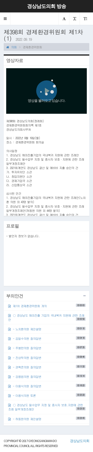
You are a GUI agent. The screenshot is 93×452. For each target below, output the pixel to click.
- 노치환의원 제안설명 (47, 329)
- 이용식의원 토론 (47, 395)
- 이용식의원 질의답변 (47, 386)
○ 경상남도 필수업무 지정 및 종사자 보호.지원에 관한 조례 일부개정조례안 (47, 407)
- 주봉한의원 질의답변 (47, 348)
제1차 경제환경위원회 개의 (47, 306)
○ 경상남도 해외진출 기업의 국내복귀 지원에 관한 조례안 (47, 317)
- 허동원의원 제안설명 (47, 418)
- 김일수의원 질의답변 (47, 338)
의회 (11, 47)
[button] (5, 18)
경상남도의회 (79, 441)
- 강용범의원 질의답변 (47, 376)
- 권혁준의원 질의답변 (47, 367)
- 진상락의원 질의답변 (47, 357)
